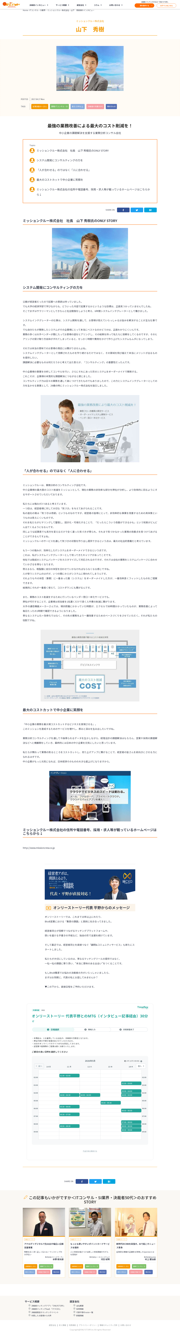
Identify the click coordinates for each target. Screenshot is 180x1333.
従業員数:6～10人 (40, 106)
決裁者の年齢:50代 (95, 106)
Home (25, 10)
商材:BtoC (148, 1272)
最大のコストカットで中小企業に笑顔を (60, 179)
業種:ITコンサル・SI (59, 106)
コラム (96, 5)
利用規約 (72, 1325)
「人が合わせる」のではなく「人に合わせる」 (64, 170)
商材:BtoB (111, 106)
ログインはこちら (166, 5)
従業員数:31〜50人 (123, 1266)
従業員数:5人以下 (77, 1266)
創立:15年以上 (77, 106)
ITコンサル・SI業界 (37, 10)
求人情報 (62, 1325)
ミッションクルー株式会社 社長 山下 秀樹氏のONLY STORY (73, 150)
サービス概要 (61, 5)
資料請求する (144, 5)
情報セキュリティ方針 (109, 1325)
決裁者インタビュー (37, 5)
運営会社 (80, 5)
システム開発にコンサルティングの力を (60, 160)
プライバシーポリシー (88, 1325)
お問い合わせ (114, 5)
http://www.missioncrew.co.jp (39, 847)
